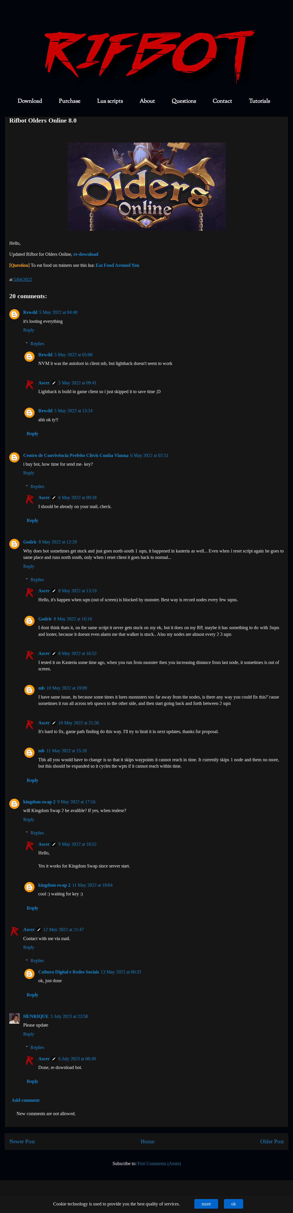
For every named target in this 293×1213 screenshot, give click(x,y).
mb (41, 687)
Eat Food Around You (117, 265)
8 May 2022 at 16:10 (73, 618)
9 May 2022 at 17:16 (76, 801)
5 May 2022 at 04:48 (58, 312)
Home (147, 1141)
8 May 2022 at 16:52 (77, 653)
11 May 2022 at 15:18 (66, 750)
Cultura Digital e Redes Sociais (68, 971)
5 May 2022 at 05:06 (73, 354)
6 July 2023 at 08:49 (77, 1058)
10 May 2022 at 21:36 (78, 722)
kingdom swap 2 (39, 801)
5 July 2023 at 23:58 (69, 1016)
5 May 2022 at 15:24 (73, 410)
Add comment (25, 1100)
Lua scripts (110, 101)
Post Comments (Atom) (159, 1163)
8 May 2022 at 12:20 (58, 541)
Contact (222, 101)
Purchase (69, 101)
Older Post (272, 1141)
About (147, 101)
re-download (85, 254)
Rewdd (30, 312)
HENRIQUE (36, 1016)
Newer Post (22, 1141)
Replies (37, 343)
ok (233, 1203)
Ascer (44, 382)
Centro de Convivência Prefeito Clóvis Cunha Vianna (76, 455)
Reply (28, 329)
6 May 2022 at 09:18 (77, 497)
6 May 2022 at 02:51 (149, 455)
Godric (30, 541)
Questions (184, 101)
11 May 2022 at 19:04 (92, 885)
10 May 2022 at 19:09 (66, 687)
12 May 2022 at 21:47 (63, 929)
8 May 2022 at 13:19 (77, 590)
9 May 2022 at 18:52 (77, 844)
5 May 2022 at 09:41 (77, 382)
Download (30, 101)
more (206, 1203)
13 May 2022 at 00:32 (121, 971)
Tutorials (259, 101)
